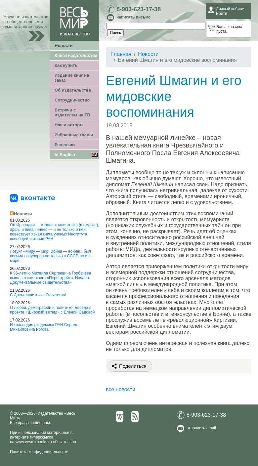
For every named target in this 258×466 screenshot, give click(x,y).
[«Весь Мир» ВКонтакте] (32, 197)
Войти (221, 13)
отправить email (201, 428)
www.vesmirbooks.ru (34, 442)
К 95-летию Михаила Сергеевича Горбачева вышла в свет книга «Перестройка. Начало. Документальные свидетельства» (50, 278)
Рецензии (65, 144)
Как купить (66, 65)
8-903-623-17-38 (138, 9)
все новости (120, 389)
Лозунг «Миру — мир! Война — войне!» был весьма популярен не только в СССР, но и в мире (50, 256)
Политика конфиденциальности (39, 451)
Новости (64, 45)
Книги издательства (76, 55)
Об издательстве (73, 90)
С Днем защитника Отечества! (38, 295)
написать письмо (133, 17)
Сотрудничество (72, 100)
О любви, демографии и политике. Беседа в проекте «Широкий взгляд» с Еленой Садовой (52, 310)
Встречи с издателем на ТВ (72, 112)
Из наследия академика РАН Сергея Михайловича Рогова (43, 327)
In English (65, 154)
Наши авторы (69, 124)
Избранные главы (74, 134)
